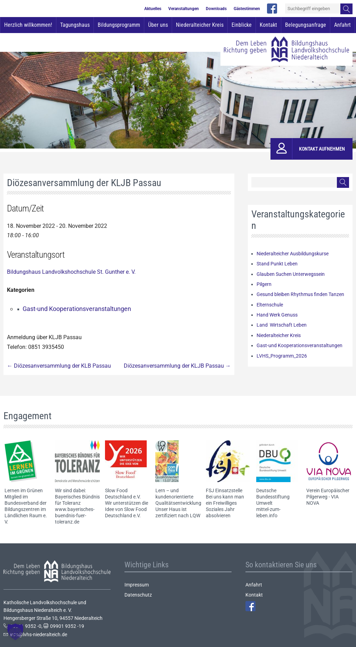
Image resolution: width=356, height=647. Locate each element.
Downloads (216, 9)
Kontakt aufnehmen (322, 149)
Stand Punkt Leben (277, 263)
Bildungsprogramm (119, 25)
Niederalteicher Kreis (200, 25)
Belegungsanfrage (305, 25)
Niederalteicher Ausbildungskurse (293, 253)
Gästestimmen (247, 9)
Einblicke (242, 25)
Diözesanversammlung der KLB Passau (59, 365)
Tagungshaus (75, 25)
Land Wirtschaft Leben (282, 325)
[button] (15, 631)
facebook (272, 8)
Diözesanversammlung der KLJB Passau (177, 365)
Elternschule (270, 304)
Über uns (158, 25)
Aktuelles (152, 9)
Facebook (250, 606)
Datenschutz (138, 595)
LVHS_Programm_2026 (282, 356)
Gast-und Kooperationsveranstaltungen (77, 308)
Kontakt (268, 25)
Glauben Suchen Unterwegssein (291, 274)
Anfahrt (342, 25)
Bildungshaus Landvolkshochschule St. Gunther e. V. (71, 272)
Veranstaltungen (183, 9)
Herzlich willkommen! (28, 25)
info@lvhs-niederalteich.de (38, 634)
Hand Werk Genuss (277, 315)
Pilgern (264, 284)
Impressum (136, 585)
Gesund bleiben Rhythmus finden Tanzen (300, 294)
